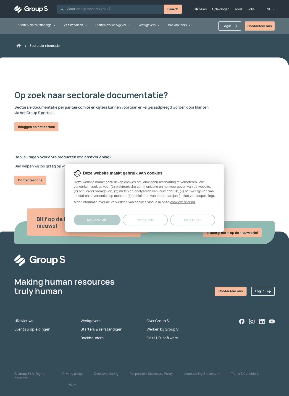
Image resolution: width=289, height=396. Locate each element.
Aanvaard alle (97, 220)
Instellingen (192, 220)
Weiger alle (145, 220)
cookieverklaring (182, 202)
